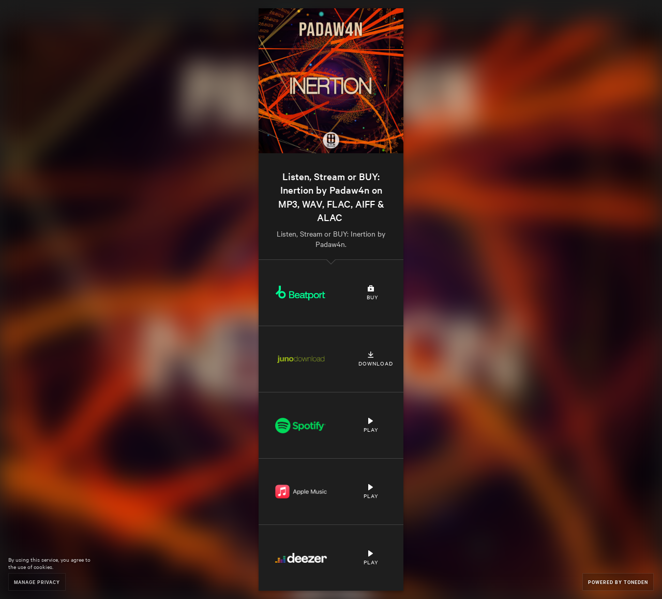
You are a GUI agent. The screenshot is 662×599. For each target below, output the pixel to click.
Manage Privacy (37, 582)
